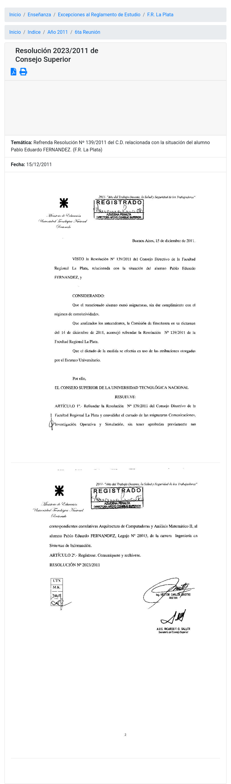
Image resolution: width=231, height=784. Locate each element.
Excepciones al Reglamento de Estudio (99, 14)
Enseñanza (39, 14)
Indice (34, 32)
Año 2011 (58, 32)
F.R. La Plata (160, 14)
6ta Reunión (87, 32)
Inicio (15, 14)
